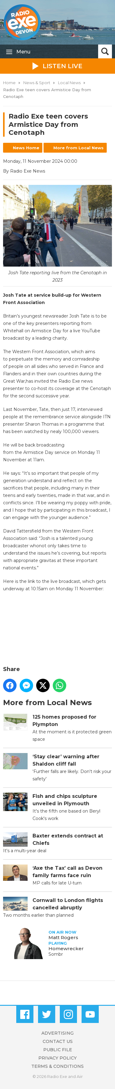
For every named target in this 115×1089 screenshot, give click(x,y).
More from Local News (78, 147)
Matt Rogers (63, 937)
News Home (26, 147)
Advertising (57, 1033)
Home (9, 82)
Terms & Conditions (57, 1066)
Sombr (55, 954)
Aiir (80, 1076)
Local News (69, 82)
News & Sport (36, 82)
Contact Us (58, 1041)
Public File (57, 1049)
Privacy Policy (57, 1058)
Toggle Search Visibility (105, 51)
